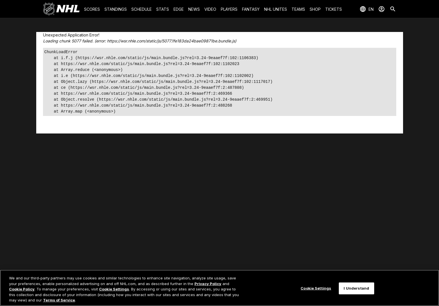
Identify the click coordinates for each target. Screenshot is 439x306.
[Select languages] (366, 9)
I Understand (356, 288)
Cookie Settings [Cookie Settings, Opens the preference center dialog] (316, 288)
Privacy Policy (207, 283)
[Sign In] (381, 9)
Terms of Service (59, 300)
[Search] (392, 9)
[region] (219, 288)
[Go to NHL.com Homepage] (61, 9)
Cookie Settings (114, 289)
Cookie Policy (22, 289)
